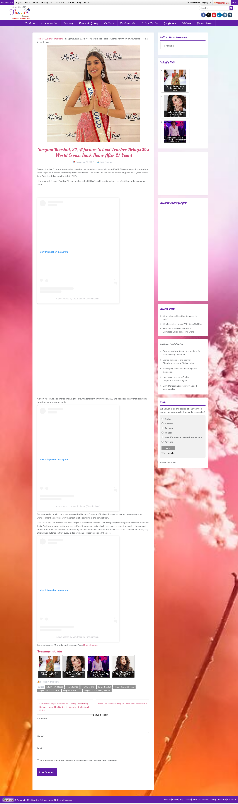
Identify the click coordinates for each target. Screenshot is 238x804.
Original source (90, 645)
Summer (169, 423)
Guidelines (203, 799)
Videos (186, 23)
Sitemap (213, 799)
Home (40, 38)
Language (199, 2)
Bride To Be (149, 23)
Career (175, 799)
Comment (42, 718)
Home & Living (89, 23)
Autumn (169, 428)
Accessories (49, 23)
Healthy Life (46, 2)
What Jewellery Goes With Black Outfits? (182, 324)
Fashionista (128, 23)
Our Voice (59, 2)
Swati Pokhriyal (106, 162)
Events (87, 2)
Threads (169, 45)
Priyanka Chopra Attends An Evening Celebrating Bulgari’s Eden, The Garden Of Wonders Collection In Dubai (64, 707)
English (19, 2)
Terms (195, 799)
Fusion (35, 2)
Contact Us (231, 799)
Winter (168, 432)
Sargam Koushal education (49, 691)
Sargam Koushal (104, 687)
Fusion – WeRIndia (171, 344)
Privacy (188, 799)
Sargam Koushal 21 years (124, 687)
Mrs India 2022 (72, 687)
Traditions (58, 38)
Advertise (222, 799)
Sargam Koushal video (71, 691)
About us (167, 799)
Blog (79, 2)
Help (182, 799)
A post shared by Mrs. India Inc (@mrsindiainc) (78, 298)
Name (40, 736)
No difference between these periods (183, 437)
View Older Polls (168, 462)
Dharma (70, 2)
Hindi (27, 2)
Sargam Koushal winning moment (97, 691)
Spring (168, 419)
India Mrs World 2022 (54, 687)
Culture (109, 23)
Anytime (169, 441)
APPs (234, 2)
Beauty (68, 23)
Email (40, 748)
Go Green (170, 23)
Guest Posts (205, 23)
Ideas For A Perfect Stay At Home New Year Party (121, 703)
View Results (168, 453)
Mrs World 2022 (88, 687)
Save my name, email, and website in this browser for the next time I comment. (78, 760)
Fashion (30, 23)
